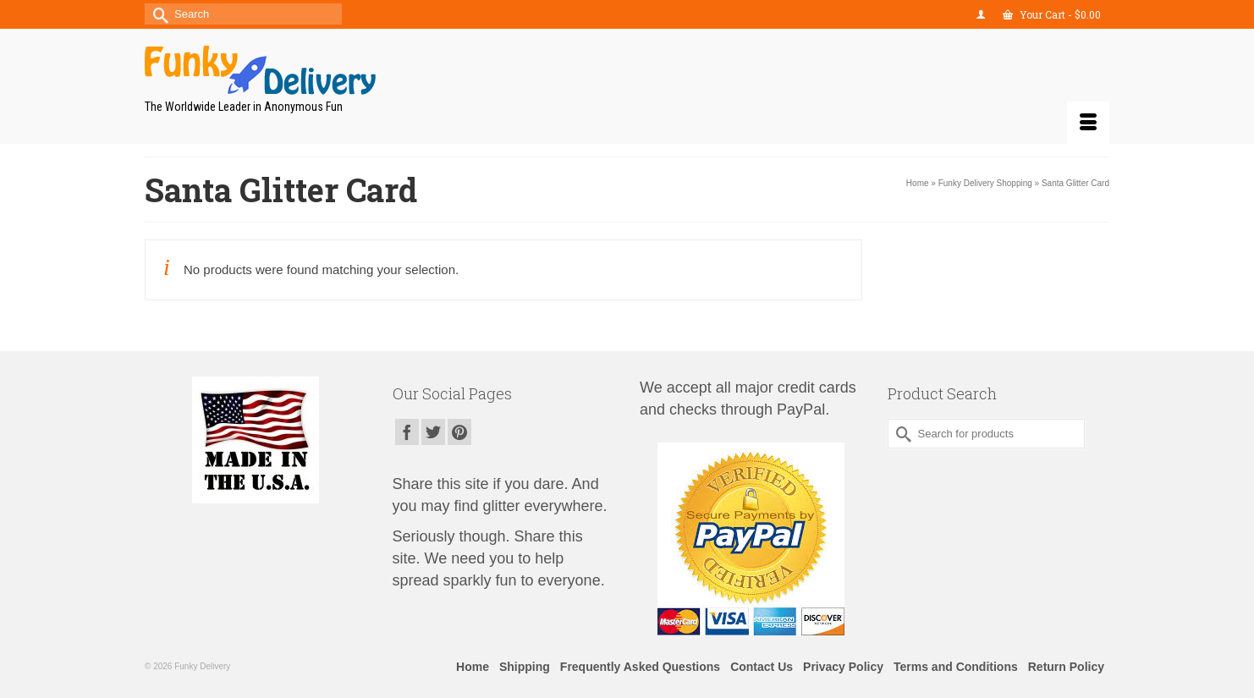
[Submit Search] (157, 14)
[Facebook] (407, 432)
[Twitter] (433, 432)
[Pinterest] (459, 432)
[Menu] (1088, 123)
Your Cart (1052, 14)
